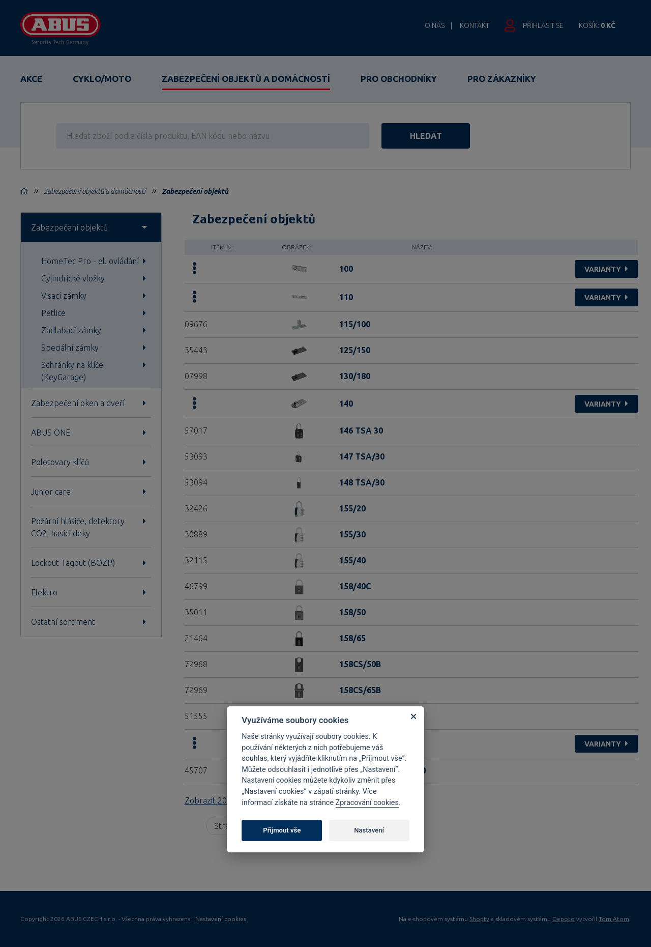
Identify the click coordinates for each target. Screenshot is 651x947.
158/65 (352, 638)
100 (346, 268)
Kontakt (474, 25)
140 (346, 403)
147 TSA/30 (361, 456)
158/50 (352, 612)
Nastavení (369, 830)
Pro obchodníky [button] (399, 78)
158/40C (355, 586)
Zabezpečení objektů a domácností (246, 78)
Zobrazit (219, 800)
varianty (607, 269)
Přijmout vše (282, 830)
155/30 (352, 534)
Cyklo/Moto (102, 78)
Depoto (563, 918)
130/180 (354, 376)
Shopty (479, 918)
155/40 (352, 560)
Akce (31, 78)
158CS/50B (360, 664)
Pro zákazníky (501, 78)
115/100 (354, 324)
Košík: (597, 25)
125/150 (354, 350)
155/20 (352, 508)
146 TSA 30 (361, 430)
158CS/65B (360, 690)
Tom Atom (614, 918)
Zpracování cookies (367, 802)
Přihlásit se (543, 25)
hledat (437, 135)
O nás (435, 25)
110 (346, 297)
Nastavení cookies (220, 919)
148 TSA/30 (361, 482)
